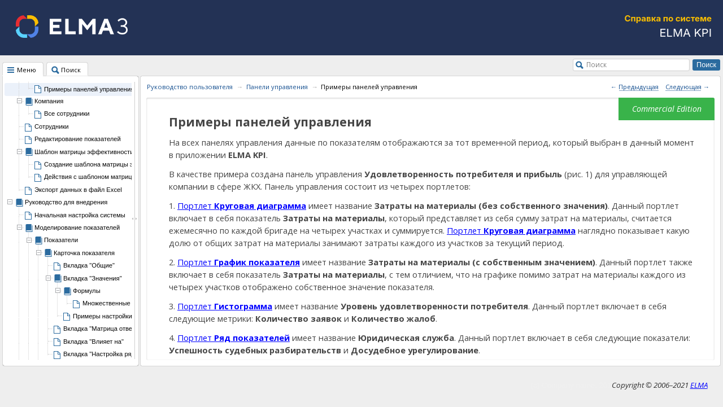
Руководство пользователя (190, 86)
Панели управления (277, 86)
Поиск (596, 64)
